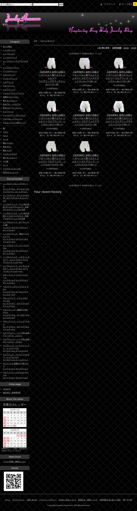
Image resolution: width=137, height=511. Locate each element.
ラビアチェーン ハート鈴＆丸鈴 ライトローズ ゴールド (17, 340)
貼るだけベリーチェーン (12, 108)
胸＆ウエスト (8, 143)
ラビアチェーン (9, 86)
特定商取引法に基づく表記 (110, 500)
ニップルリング (9, 50)
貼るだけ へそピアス (12, 104)
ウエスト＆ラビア (47, 41)
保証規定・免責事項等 (12, 392)
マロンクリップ (9, 75)
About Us (7, 389)
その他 (5, 161)
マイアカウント (109, 4)
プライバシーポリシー (48, 500)
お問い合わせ (32, 500)
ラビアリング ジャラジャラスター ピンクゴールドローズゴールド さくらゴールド (16, 357)
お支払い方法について (67, 500)
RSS (124, 500)
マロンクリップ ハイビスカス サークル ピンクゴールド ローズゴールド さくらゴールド (16, 302)
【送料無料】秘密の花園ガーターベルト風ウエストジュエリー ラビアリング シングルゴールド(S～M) (52, 160)
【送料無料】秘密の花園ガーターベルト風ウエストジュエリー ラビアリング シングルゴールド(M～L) (85, 160)
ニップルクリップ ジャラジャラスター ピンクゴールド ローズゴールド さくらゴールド (16, 268)
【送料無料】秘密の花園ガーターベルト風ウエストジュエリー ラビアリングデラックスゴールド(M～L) (119, 120)
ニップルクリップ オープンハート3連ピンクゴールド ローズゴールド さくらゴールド (16, 226)
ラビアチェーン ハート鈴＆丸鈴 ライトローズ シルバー (17, 334)
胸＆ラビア (7, 150)
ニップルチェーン (10, 71)
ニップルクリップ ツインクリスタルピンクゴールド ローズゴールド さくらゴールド (16, 249)
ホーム (7, 500)
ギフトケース (8, 111)
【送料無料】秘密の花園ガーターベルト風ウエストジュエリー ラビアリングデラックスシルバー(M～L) (85, 76)
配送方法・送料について (88, 500)
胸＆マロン (7, 146)
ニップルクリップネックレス (14, 115)
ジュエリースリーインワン (13, 93)
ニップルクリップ (10, 57)
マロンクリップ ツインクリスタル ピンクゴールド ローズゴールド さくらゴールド (16, 325)
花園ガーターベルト (11, 97)
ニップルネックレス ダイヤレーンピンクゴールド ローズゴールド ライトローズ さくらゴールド (16, 187)
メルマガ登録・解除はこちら (14, 461)
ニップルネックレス (11, 67)
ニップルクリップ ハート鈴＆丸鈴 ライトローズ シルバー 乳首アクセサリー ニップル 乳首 (16, 207)
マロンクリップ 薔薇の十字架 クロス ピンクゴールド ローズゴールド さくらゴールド (16, 313)
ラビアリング (8, 82)
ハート (5, 165)
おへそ (5, 139)
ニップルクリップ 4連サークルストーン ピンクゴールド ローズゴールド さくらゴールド (16, 238)
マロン (5, 132)
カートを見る (129, 4)
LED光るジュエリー (10, 172)
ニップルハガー (9, 54)
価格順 (126, 48)
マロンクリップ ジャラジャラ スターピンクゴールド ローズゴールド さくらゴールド (16, 290)
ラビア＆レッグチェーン (12, 119)
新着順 (133, 48)
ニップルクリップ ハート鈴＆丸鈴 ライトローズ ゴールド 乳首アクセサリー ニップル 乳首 (16, 216)
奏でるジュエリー (10, 100)
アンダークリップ (10, 78)
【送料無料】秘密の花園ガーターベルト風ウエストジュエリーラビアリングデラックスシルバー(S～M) (52, 78)
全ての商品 (7, 46)
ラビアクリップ (9, 89)
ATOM (129, 500)
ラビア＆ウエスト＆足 (12, 168)
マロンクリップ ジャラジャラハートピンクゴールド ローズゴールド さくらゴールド (15, 279)
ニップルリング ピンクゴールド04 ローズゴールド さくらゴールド (16, 198)
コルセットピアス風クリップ (14, 122)
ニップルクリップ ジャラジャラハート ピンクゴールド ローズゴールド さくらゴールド (16, 260)
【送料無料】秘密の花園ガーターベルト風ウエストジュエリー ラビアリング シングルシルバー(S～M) (119, 76)
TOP (35, 41)
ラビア (5, 135)
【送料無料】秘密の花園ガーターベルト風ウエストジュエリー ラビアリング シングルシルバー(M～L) (52, 120)
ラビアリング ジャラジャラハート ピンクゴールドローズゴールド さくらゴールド (16, 348)
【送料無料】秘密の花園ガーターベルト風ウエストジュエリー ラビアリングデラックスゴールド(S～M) (85, 120)
